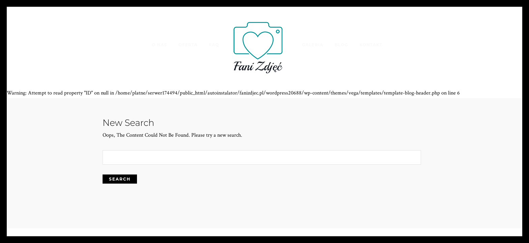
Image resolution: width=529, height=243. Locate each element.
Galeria (312, 44)
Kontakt (371, 44)
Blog (341, 44)
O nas (159, 44)
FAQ (214, 44)
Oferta (188, 44)
